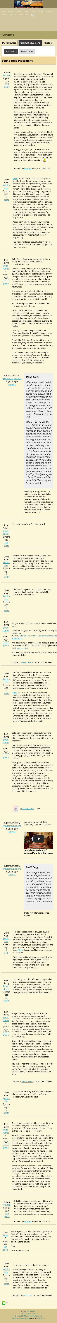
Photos (18, 12)
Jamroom (42, 1318)
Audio (33, 12)
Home (3, 12)
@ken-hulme (6, 267)
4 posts (12, 384)
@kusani (7, 75)
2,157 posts (6, 282)
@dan (5, 1235)
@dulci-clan (6, 187)
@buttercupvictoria (12, 378)
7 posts (6, 198)
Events (3, 15)
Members (48, 12)
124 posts (6, 544)
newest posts (27, 51)
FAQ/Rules (12, 15)
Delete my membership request (28, 1316)
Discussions (11, 51)
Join (20, 15)
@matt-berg (6, 987)
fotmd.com (31, 1311)
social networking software (21, 1318)
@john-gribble (6, 532)
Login (26, 15)
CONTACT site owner (28, 1313)
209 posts (5, 1248)
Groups (40, 12)
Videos (26, 12)
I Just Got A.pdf (27, 808)
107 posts (6, 999)
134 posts (7, 85)
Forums (10, 12)
